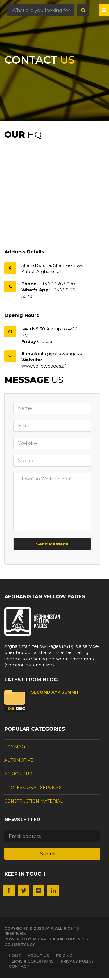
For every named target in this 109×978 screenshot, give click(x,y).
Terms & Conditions (31, 961)
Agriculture (19, 773)
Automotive (18, 760)
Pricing (64, 955)
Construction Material (33, 801)
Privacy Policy (77, 961)
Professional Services (33, 787)
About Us (38, 955)
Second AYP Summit (55, 692)
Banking (14, 746)
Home (15, 955)
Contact (19, 966)
